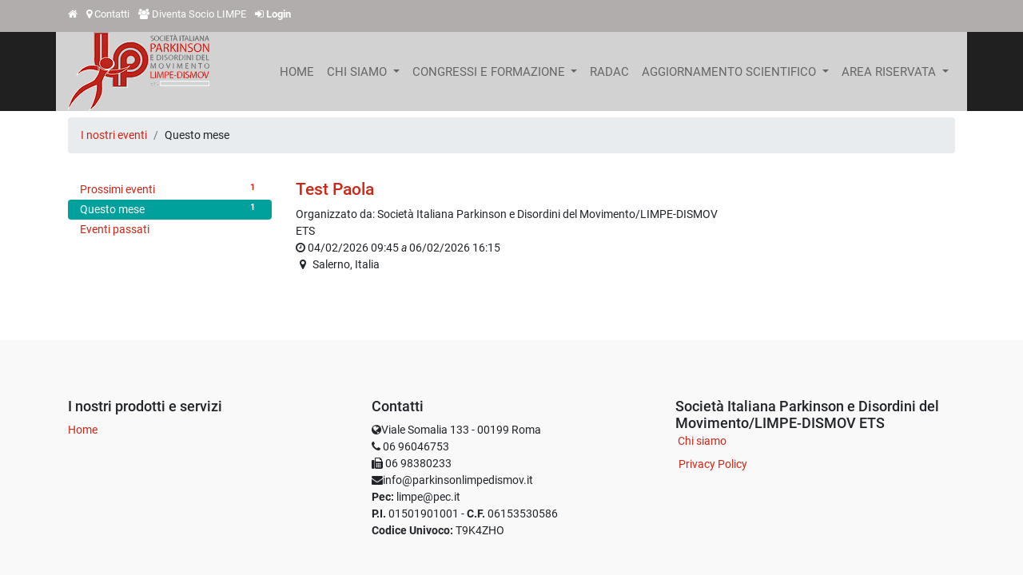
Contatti (111, 14)
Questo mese (170, 208)
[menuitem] (296, 72)
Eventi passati (114, 229)
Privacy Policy (713, 464)
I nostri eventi (114, 135)
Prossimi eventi (170, 188)
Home (83, 429)
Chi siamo (702, 440)
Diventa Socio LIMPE (199, 14)
